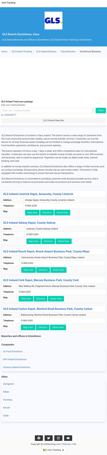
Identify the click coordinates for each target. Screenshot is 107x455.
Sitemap (66, 444)
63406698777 (10, 115)
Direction (46, 212)
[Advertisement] (53, 79)
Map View (32, 212)
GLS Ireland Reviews (46, 51)
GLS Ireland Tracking (22, 51)
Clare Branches (68, 51)
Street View (62, 212)
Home (4, 51)
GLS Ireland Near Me (53, 120)
